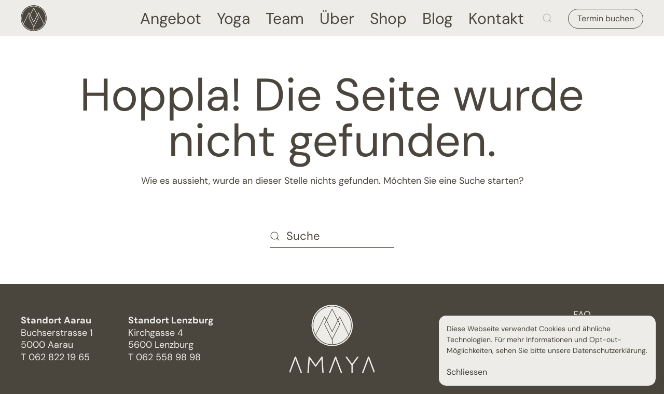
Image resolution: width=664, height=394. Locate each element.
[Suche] (332, 236)
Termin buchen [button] (605, 18)
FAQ (582, 314)
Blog (437, 18)
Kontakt (496, 18)
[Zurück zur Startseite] (34, 18)
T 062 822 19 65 (55, 357)
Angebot (170, 18)
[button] (547, 18)
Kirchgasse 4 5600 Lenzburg (171, 332)
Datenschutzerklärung (609, 350)
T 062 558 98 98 (164, 357)
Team (285, 18)
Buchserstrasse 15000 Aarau (57, 332)
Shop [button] (388, 18)
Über (337, 18)
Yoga (233, 18)
